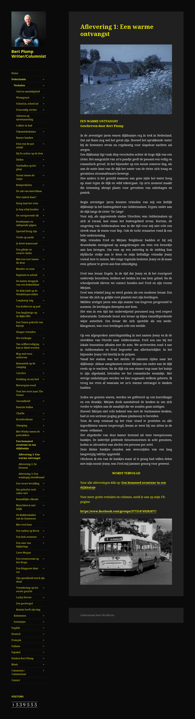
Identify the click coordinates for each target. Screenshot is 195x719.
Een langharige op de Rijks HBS (26, 314)
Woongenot (22, 97)
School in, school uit (27, 103)
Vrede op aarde (25, 237)
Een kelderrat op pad (28, 306)
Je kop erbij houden (27, 209)
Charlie (20, 413)
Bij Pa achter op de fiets (29, 153)
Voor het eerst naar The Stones (29, 393)
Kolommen (20, 615)
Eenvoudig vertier (26, 109)
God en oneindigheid (28, 91)
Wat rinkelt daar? (26, 197)
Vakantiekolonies (26, 131)
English (15, 627)
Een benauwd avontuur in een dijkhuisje (26, 445)
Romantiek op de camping (25, 365)
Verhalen (19, 85)
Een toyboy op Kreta (27, 530)
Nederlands (18, 79)
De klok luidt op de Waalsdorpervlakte (27, 292)
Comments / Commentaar (18, 672)
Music (14, 664)
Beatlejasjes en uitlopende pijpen (26, 223)
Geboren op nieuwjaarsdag (24, 117)
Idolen (19, 159)
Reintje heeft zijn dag (28, 609)
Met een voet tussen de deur (27, 261)
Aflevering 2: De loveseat (28, 465)
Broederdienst (24, 419)
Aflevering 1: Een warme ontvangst (29, 456)
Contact (15, 680)
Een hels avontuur (26, 536)
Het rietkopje (23, 338)
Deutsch (15, 634)
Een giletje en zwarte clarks (24, 251)
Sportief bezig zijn (26, 231)
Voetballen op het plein (26, 167)
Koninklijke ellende (27, 499)
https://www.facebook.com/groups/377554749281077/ (118, 511)
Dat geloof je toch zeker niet (26, 491)
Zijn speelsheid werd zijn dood (30, 579)
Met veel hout (24, 524)
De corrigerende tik (27, 215)
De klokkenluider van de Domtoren (26, 516)
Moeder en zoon (25, 268)
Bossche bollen (24, 407)
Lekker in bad (24, 125)
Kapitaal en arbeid (26, 275)
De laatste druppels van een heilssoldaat (27, 282)
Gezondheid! (23, 401)
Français (16, 640)
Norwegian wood (26, 385)
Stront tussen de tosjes (25, 177)
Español (15, 652)
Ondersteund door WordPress (97, 615)
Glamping (21, 425)
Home (14, 73)
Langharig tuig (24, 300)
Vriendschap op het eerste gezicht (27, 589)
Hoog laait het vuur (27, 203)
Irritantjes (20, 621)
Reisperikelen (24, 185)
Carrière (21, 373)
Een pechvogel (24, 603)
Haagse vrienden (26, 332)
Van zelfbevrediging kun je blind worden (27, 345)
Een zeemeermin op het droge (27, 560)
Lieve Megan (23, 552)
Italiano (15, 646)
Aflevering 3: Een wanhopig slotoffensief (31, 475)
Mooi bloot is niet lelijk (26, 507)
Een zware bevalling (27, 483)
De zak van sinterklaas (29, 191)
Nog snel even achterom (24, 355)
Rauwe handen (24, 137)
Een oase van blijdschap (23, 544)
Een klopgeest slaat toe (27, 570)
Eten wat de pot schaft (25, 145)
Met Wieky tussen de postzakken (28, 433)
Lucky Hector (24, 597)
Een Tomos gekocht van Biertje (29, 324)
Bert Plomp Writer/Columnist (28, 54)
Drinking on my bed (27, 379)
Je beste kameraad (26, 243)
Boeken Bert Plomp (22, 658)
